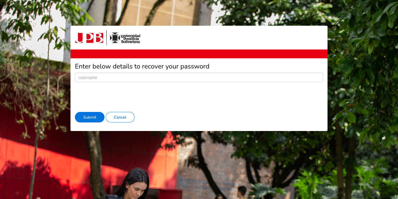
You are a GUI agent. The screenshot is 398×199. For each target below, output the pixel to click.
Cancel (120, 117)
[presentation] (117, 97)
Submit (89, 117)
